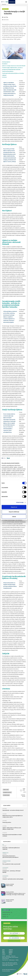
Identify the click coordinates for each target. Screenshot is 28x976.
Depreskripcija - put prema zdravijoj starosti (13, 810)
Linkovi (10, 954)
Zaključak (4, 75)
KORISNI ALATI (6, 909)
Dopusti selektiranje (14, 511)
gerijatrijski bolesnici (7, 792)
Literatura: (4, 77)
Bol (3, 844)
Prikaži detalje (20, 502)
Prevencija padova (7, 822)
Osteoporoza (5, 867)
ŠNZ (6, 965)
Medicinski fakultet (9, 964)
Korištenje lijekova (6, 61)
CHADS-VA (5, 914)
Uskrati (14, 516)
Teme (3, 949)
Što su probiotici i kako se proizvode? (11, 864)
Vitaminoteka (10, 965)
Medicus (10, 952)
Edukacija (11, 949)
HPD (8, 962)
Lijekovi (3, 954)
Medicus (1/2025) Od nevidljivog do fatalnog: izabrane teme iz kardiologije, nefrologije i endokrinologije (13, 893)
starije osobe (5, 789)
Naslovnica (4, 4)
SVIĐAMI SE (24, 790)
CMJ (6, 962)
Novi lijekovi (4, 63)
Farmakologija (5, 852)
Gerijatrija (5, 9)
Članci (3, 951)
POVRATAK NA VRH (23, 796)
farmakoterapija (6, 795)
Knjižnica (10, 951)
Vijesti (3, 952)
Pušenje (4, 916)
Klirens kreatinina (6, 912)
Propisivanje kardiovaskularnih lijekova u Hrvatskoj (13, 73)
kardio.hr (11, 962)
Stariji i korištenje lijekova (7, 71)
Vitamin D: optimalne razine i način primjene (13, 879)
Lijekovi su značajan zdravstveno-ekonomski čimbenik (13, 65)
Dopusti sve (14, 507)
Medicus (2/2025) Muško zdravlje (7, 886)
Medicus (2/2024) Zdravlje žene (7, 901)
